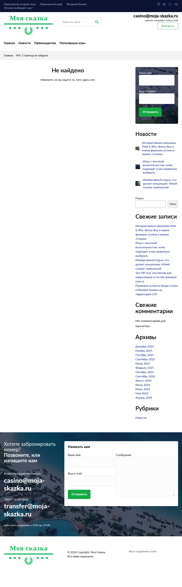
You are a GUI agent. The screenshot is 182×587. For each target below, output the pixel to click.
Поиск (139, 198)
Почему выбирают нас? (18, 7)
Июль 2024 (142, 385)
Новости (24, 43)
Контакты (167, 25)
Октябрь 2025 (144, 355)
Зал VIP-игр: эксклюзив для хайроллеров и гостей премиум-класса (156, 277)
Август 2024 (143, 380)
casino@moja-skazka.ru (155, 16)
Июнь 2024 (142, 389)
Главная (9, 43)
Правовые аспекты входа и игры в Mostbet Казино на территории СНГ (156, 290)
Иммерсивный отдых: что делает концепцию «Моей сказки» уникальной (160, 183)
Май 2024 (141, 393)
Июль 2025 (142, 363)
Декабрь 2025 (144, 346)
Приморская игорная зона (20, 4)
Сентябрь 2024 (145, 376)
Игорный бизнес (77, 4)
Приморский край (51, 4)
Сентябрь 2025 (145, 359)
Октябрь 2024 (144, 372)
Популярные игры (72, 43)
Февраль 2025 (144, 368)
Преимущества (45, 43)
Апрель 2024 (143, 397)
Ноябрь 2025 (143, 350)
